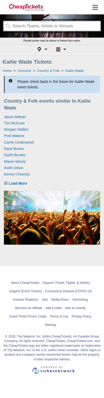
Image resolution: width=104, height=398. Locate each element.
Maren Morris (14, 161)
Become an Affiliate (28, 308)
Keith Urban (13, 168)
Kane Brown (14, 149)
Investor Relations (25, 299)
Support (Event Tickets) (25, 291)
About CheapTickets (25, 283)
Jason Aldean (15, 117)
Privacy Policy (81, 316)
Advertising (80, 299)
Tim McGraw (14, 123)
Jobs (44, 299)
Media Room (60, 299)
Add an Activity (75, 308)
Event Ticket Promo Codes (28, 316)
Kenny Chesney (17, 174)
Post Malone (14, 136)
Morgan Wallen (16, 129)
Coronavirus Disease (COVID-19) (68, 291)
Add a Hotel (53, 308)
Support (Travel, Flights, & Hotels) (66, 283)
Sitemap (50, 325)
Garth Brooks (14, 155)
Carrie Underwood (19, 142)
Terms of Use (59, 316)
